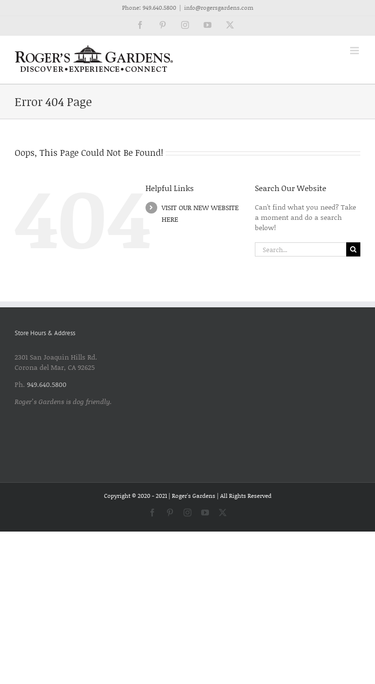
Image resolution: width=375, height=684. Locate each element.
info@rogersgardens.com (218, 7)
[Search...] (300, 249)
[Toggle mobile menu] (355, 50)
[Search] (353, 249)
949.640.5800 (159, 7)
